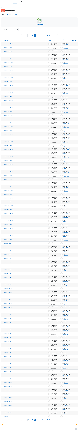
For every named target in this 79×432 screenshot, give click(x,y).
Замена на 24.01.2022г (12, 239)
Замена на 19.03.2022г (12, 66)
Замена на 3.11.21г (11, 401)
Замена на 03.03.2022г (12, 115)
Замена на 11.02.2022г (12, 179)
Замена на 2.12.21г (11, 311)
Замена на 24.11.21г (11, 333)
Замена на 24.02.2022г (12, 138)
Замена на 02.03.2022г (12, 119)
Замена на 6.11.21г (11, 390)
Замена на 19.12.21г (11, 266)
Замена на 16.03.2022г (12, 78)
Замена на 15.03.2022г (12, 81)
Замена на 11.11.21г (11, 375)
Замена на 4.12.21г (11, 303)
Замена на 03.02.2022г (12, 205)
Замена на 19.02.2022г (12, 153)
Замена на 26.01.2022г (12, 232)
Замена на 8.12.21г (11, 292)
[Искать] (13, 29)
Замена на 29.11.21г (11, 318)
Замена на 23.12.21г (11, 251)
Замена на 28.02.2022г (12, 126)
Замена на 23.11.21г (11, 337)
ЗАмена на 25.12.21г (11, 243)
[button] (5, 29)
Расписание (39, 24)
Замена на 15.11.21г (11, 364)
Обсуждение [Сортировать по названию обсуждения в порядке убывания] (8, 40)
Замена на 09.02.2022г (12, 187)
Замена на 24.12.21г (11, 247)
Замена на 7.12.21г (11, 296)
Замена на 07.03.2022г (12, 104)
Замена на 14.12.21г (11, 273)
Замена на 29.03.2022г (12, 47)
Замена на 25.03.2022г (12, 59)
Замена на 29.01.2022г (12, 221)
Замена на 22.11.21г (11, 341)
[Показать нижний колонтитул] (76, 429)
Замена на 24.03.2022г (12, 62)
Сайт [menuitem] (19, 1)
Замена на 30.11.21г (11, 315)
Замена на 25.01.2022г (12, 236)
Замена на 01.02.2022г (12, 213)
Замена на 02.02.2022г (12, 209)
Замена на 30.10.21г (11, 413)
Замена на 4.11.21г (11, 397)
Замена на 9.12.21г (11, 288)
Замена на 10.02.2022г (12, 183)
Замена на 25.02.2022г (12, 134)
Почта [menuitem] (22, 1)
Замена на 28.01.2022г (12, 224)
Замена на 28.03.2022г (12, 51)
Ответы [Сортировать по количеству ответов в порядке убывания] (71, 40)
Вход (77, 1)
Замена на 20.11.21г (11, 345)
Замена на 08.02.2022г (12, 190)
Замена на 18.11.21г (11, 352)
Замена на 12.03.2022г (12, 89)
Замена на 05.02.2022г (12, 198)
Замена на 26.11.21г (11, 326)
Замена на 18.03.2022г (12, 70)
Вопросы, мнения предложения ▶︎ (66, 425)
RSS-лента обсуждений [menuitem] (15, 14)
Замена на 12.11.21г (11, 371)
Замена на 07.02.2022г (12, 194)
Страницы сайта (7, 7)
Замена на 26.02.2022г (12, 130)
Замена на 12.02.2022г (12, 175)
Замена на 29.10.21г (11, 416)
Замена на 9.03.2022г (11, 100)
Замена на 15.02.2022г (12, 168)
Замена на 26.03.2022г (12, 55)
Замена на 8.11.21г (11, 386)
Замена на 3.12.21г (11, 307)
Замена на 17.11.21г (11, 356)
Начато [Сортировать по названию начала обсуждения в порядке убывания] (46, 40)
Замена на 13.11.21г (11, 367)
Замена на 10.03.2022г (12, 96)
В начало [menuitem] (15, 1)
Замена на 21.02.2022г (12, 149)
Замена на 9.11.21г (11, 382)
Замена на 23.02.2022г (12, 141)
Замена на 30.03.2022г (12, 44)
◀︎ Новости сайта (9, 425)
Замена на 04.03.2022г (12, 111)
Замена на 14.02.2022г (12, 172)
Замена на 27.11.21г (11, 322)
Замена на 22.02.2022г (12, 145)
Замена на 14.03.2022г (12, 85)
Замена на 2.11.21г (11, 405)
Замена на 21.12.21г (11, 258)
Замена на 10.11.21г (11, 379)
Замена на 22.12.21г (11, 254)
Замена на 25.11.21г (11, 330)
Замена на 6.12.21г (11, 300)
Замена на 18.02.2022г (12, 157)
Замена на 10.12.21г (11, 285)
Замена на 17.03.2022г (12, 74)
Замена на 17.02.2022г (12, 160)
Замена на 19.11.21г (11, 349)
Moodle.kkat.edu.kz (6, 2)
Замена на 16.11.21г (11, 360)
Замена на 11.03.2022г (12, 93)
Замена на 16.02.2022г (12, 164)
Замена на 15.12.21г (11, 269)
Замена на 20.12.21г (11, 262)
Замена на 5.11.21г (11, 394)
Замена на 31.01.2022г (12, 217)
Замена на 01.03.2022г (12, 123)
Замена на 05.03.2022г (12, 108)
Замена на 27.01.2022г (12, 228)
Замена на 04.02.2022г (12, 202)
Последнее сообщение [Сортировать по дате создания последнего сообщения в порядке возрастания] (62, 39)
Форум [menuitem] (6, 14)
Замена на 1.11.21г (11, 409)
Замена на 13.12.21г (11, 277)
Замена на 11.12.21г (11, 281)
